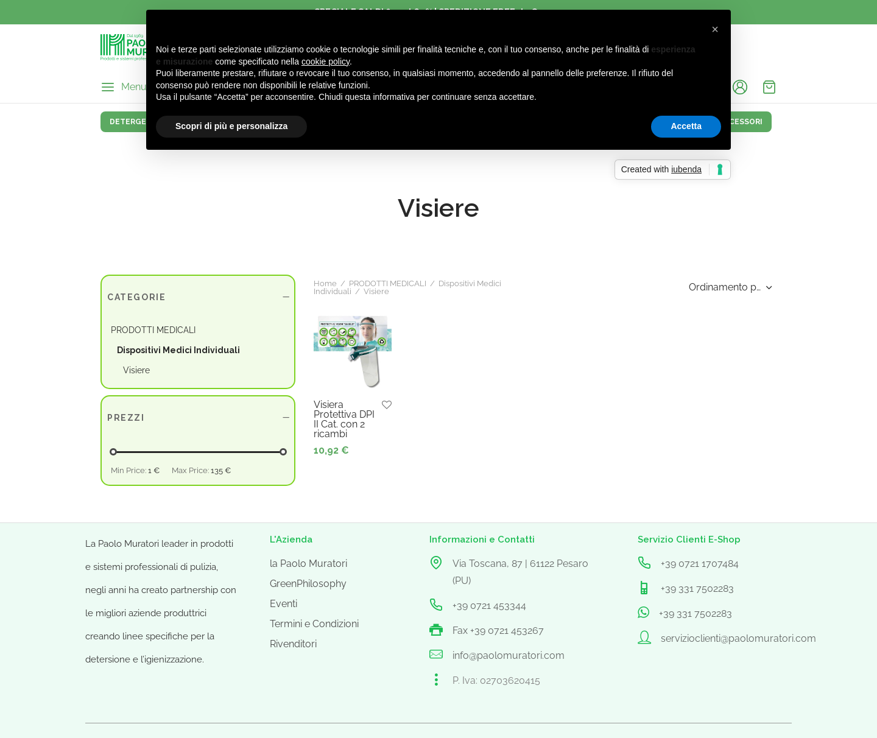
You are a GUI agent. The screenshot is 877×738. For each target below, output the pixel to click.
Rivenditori (293, 644)
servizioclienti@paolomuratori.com (738, 638)
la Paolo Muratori (308, 563)
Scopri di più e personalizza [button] (231, 126)
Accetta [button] (686, 126)
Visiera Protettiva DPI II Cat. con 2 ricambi (344, 419)
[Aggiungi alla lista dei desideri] (387, 405)
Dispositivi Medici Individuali (178, 350)
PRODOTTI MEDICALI (387, 283)
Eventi (283, 604)
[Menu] (123, 87)
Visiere (136, 370)
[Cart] (769, 87)
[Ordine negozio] (729, 287)
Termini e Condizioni (314, 624)
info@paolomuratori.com (509, 655)
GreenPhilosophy (308, 583)
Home (325, 283)
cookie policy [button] (325, 61)
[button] (715, 29)
